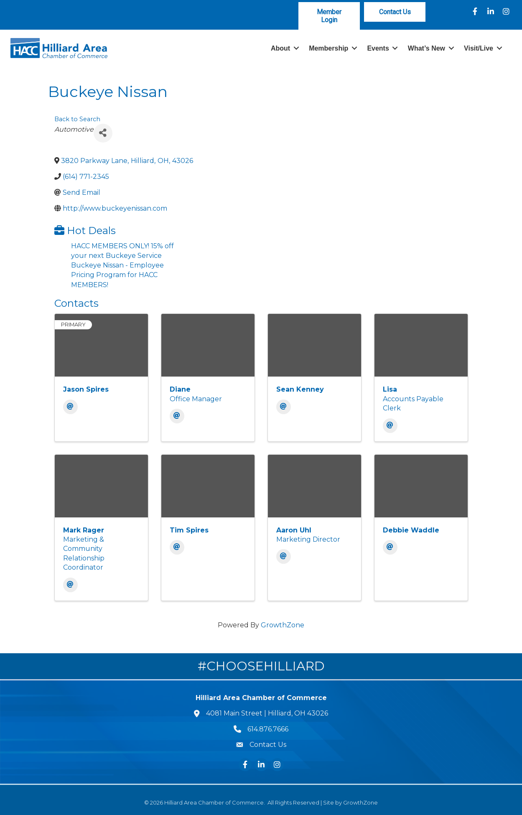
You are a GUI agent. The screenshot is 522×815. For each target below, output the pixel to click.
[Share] (103, 133)
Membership (328, 48)
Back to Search (77, 119)
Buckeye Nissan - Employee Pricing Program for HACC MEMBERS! (117, 274)
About (280, 48)
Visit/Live (478, 48)
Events (378, 48)
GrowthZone (282, 625)
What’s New (426, 48)
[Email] (70, 407)
